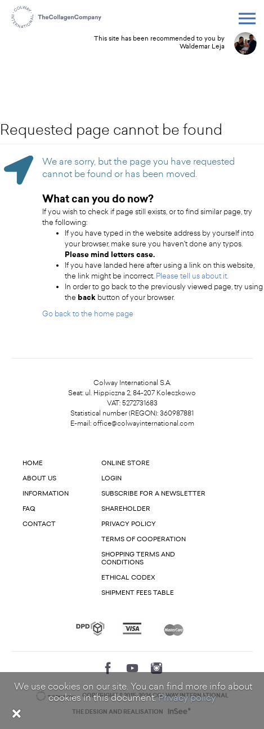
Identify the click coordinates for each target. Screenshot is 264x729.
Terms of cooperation (143, 539)
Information (46, 493)
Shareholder (125, 508)
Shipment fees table (137, 593)
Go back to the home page (87, 314)
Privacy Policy (128, 524)
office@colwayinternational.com (143, 423)
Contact (39, 524)
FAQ (29, 508)
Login (111, 478)
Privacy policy (187, 697)
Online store (125, 463)
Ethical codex (128, 577)
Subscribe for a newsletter (153, 493)
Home (33, 463)
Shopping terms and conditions (138, 558)
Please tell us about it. (192, 276)
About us (39, 478)
